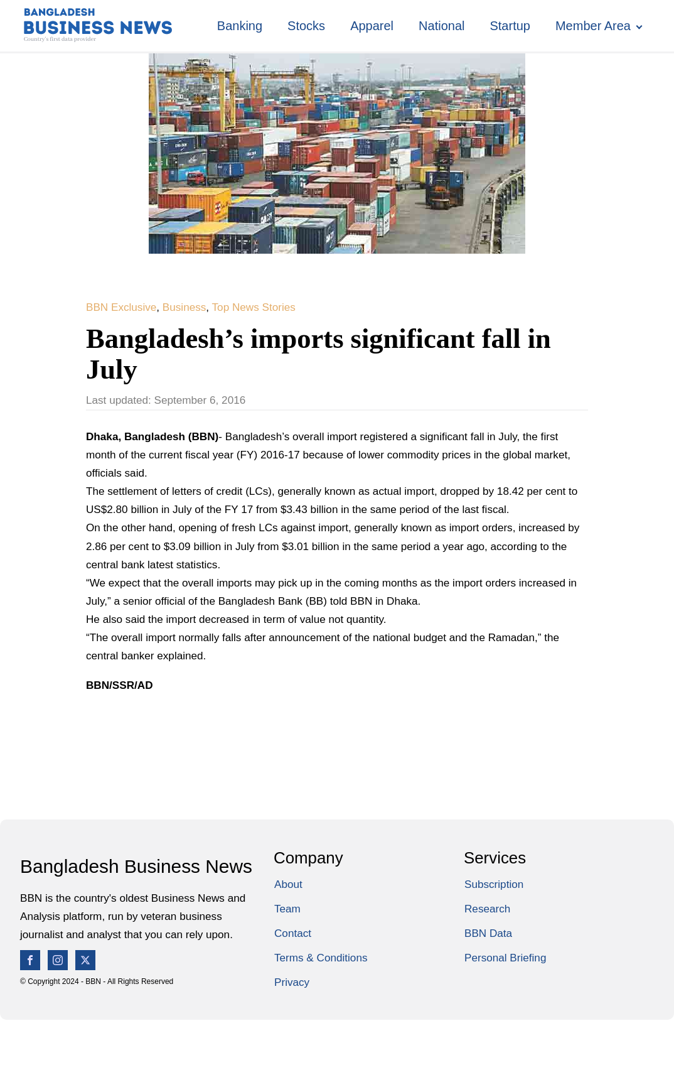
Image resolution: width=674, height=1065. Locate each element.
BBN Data (488, 933)
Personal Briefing (505, 957)
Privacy (291, 982)
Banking (239, 26)
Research (487, 908)
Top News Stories (254, 307)
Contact (292, 933)
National (441, 26)
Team (287, 908)
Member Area (593, 26)
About (288, 884)
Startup (509, 26)
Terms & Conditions (320, 957)
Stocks (306, 26)
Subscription (493, 884)
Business (184, 307)
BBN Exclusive (121, 307)
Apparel (371, 26)
